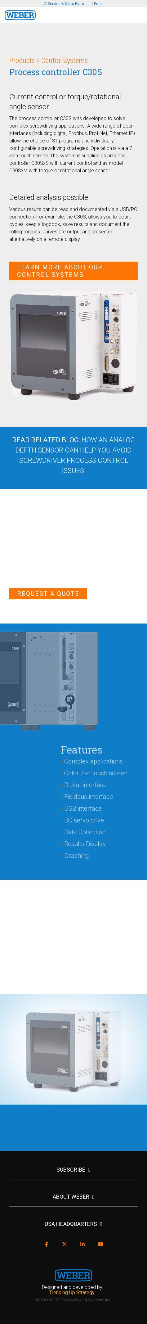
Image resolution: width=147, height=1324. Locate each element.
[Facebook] (46, 1247)
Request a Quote (48, 593)
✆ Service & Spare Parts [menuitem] (64, 4)
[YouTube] (100, 1247)
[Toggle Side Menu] (137, 13)
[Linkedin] (82, 1247)
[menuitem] (73, 1290)
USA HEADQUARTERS (71, 1224)
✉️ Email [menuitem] (96, 4)
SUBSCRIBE (70, 1169)
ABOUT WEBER (71, 1196)
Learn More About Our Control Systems (60, 270)
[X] (64, 1247)
